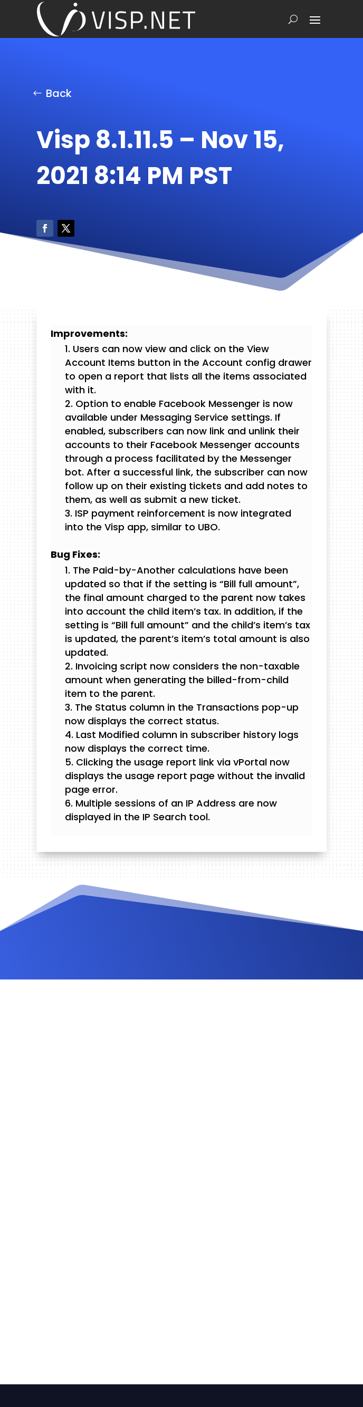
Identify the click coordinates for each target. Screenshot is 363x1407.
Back (59, 93)
